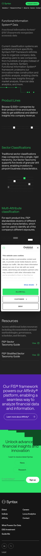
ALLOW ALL (20, 292)
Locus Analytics (29, 514)
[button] (6, 8)
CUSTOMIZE (20, 299)
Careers (32, 8)
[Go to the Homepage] (6, 3)
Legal (4, 552)
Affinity (5, 518)
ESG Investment (8, 529)
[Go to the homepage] (20, 502)
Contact (26, 518)
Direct (4, 509)
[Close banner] (37, 248)
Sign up (33, 480)
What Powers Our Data (11, 525)
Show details (29, 285)
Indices (5, 514)
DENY (20, 306)
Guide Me (6, 534)
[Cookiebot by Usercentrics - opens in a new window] (24, 247)
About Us (26, 8)
